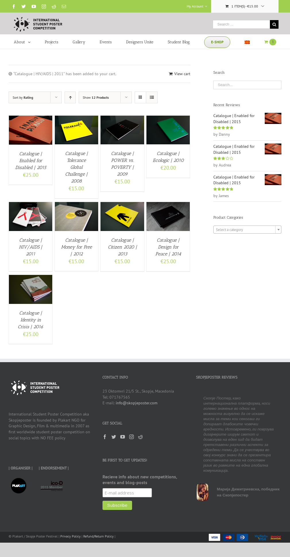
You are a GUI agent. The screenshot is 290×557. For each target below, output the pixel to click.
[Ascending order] (70, 97)
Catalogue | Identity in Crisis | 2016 (30, 319)
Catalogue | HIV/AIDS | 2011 (30, 247)
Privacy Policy (70, 536)
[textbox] (247, 230)
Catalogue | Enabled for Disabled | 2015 (30, 160)
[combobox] (247, 230)
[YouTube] (122, 436)
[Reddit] (140, 436)
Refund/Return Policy (98, 536)
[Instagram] (131, 436)
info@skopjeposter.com (136, 402)
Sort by (23, 97)
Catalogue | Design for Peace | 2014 (168, 247)
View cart (182, 73)
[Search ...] (241, 24)
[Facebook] (105, 436)
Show (96, 97)
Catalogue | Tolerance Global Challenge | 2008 (76, 167)
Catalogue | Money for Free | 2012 (76, 247)
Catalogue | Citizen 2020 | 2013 (122, 247)
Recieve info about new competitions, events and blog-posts (140, 479)
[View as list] (151, 97)
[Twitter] (113, 436)
